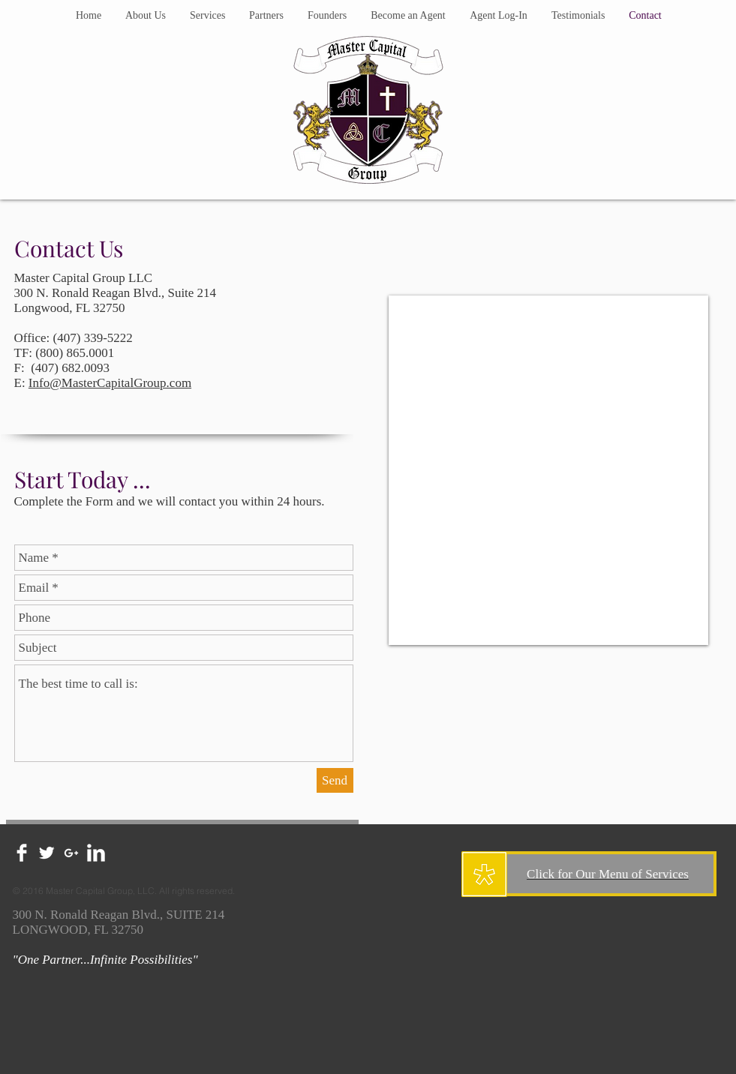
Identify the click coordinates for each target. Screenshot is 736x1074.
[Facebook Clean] (22, 853)
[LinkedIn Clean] (96, 853)
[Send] (335, 780)
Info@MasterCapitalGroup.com (110, 383)
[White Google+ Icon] (71, 853)
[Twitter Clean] (47, 853)
